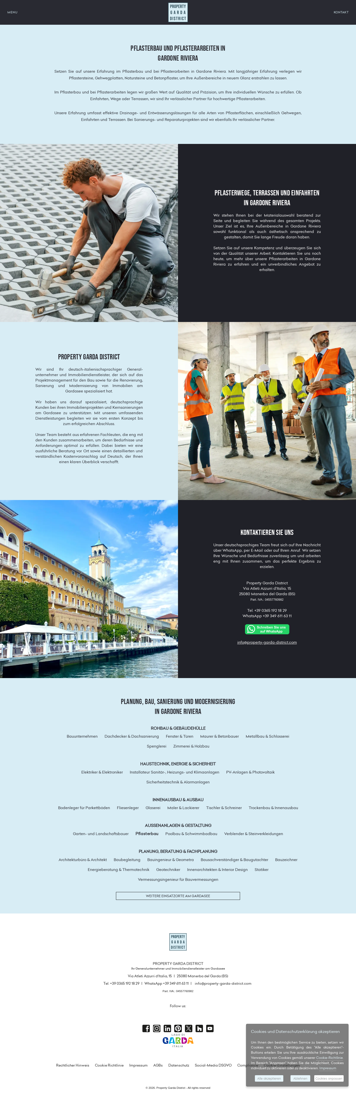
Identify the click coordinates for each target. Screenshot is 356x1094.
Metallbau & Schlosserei (267, 736)
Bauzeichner (286, 859)
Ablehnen (300, 1078)
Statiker (261, 869)
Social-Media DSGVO (213, 1065)
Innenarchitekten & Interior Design (217, 869)
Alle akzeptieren (269, 1078)
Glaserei (153, 807)
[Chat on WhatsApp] (267, 628)
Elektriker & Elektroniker (102, 772)
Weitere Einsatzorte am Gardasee (178, 896)
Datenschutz (178, 1065)
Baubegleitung (127, 859)
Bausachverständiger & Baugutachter (234, 859)
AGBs (158, 1065)
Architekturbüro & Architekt (83, 859)
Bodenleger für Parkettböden (84, 807)
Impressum (138, 1065)
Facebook (146, 1028)
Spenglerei (156, 746)
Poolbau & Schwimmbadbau (191, 833)
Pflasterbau (146, 833)
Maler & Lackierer (183, 807)
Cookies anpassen (328, 1078)
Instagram (156, 1028)
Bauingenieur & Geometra (170, 859)
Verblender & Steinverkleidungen (253, 833)
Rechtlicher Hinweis (72, 1065)
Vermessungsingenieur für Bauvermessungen (178, 879)
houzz (199, 1028)
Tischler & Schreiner (224, 807)
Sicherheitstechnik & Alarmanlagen (178, 782)
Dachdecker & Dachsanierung (132, 736)
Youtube (210, 1028)
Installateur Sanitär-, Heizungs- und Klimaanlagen (174, 772)
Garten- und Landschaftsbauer (101, 833)
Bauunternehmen (82, 736)
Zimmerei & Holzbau (191, 746)
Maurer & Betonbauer (219, 736)
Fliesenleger (128, 807)
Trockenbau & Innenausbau (273, 807)
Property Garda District (178, 12)
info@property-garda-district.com (267, 642)
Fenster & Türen (179, 736)
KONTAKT (341, 12)
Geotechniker (168, 869)
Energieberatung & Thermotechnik (118, 869)
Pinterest (178, 1028)
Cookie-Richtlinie (329, 1057)
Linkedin (167, 1028)
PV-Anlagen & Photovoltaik (250, 772)
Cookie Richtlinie (109, 1065)
